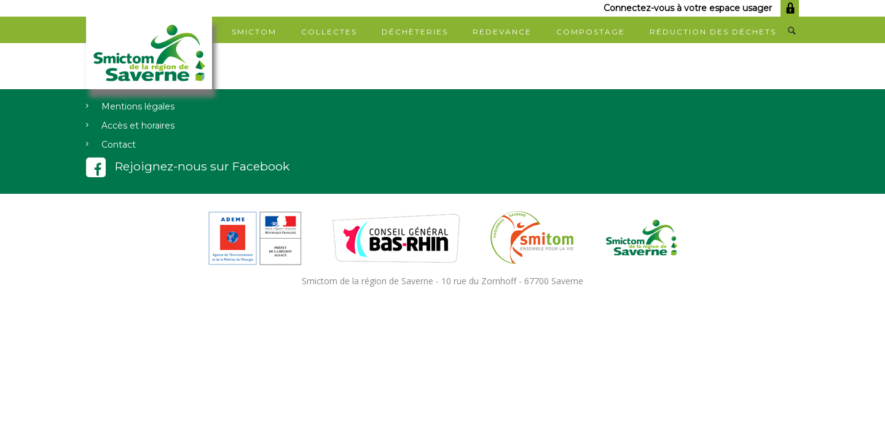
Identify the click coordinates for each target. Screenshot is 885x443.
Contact (118, 144)
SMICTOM (254, 31)
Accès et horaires (138, 125)
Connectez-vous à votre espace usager (701, 8)
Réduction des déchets (713, 31)
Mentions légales (138, 106)
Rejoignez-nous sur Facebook (187, 166)
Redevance (502, 31)
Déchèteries (415, 31)
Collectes (329, 31)
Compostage (590, 31)
